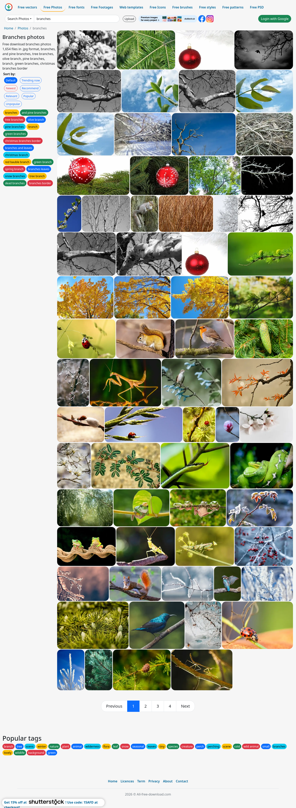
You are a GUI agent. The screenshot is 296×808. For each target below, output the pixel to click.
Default (11, 80)
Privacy (154, 781)
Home (8, 28)
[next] (185, 706)
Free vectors (27, 7)
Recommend (30, 88)
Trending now (31, 80)
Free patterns (233, 7)
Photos (23, 28)
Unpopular (13, 104)
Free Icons (158, 7)
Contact (182, 781)
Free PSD (257, 7)
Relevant (11, 96)
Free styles (207, 7)
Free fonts (77, 7)
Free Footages (102, 7)
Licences (127, 781)
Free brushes (182, 7)
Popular (28, 96)
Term (141, 781)
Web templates (131, 7)
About (167, 781)
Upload (129, 19)
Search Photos (18, 19)
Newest (11, 88)
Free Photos (52, 7)
